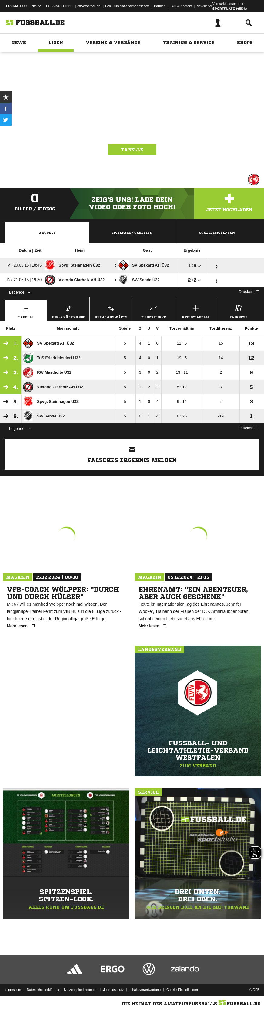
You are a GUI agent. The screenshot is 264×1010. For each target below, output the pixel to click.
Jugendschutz (113, 989)
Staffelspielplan (217, 232)
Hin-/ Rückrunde (68, 311)
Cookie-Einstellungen (182, 989)
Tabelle (132, 150)
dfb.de (36, 6)
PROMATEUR (16, 6)
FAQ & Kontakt (181, 6)
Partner (159, 6)
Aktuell (47, 232)
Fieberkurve (153, 311)
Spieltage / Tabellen (132, 232)
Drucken (249, 291)
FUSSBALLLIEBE (59, 6)
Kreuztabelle (196, 311)
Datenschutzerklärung (43, 989)
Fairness (238, 311)
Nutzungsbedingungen (80, 989)
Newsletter (204, 6)
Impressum (13, 989)
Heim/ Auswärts (111, 311)
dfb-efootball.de (88, 6)
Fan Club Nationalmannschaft (127, 6)
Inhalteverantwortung (145, 989)
